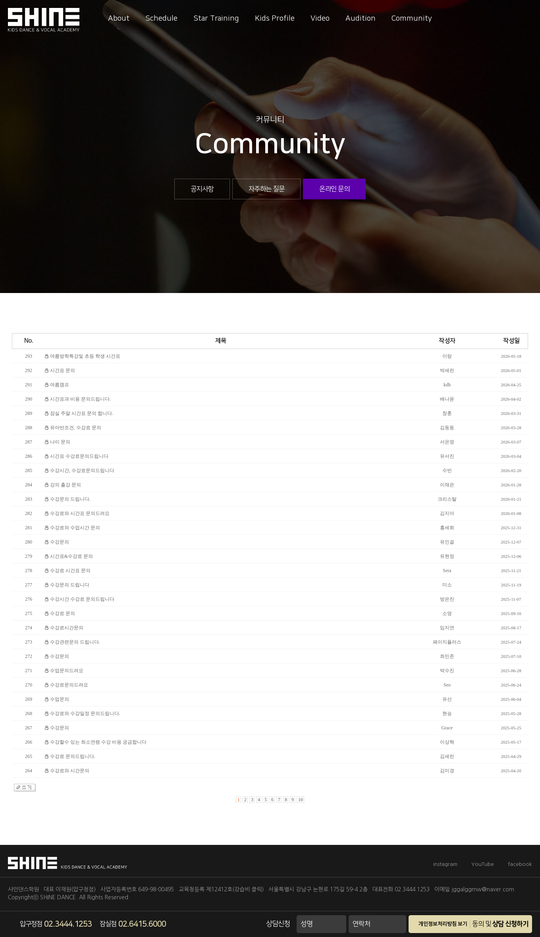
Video (320, 18)
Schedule (161, 18)
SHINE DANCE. (58, 897)
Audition (360, 18)
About (118, 18)
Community (412, 18)
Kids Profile (275, 18)
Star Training (216, 18)
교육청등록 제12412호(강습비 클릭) (221, 889)
